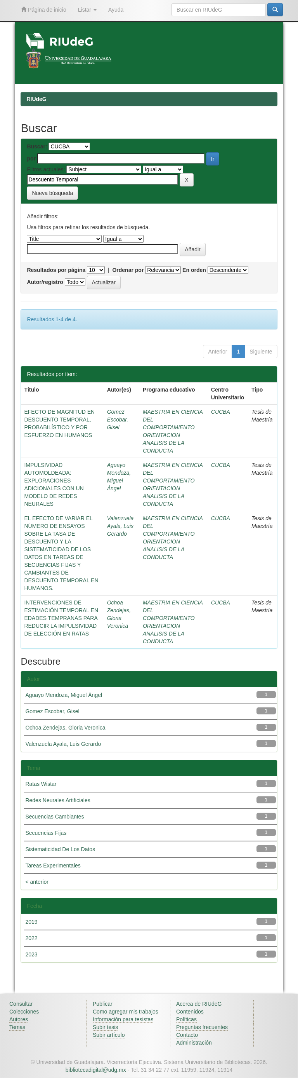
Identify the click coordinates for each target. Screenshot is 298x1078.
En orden (194, 270)
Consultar (21, 1004)
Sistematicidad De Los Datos (60, 849)
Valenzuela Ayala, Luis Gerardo (120, 526)
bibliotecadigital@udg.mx (96, 1070)
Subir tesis (105, 1027)
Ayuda (115, 10)
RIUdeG (36, 99)
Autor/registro (45, 282)
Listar (87, 10)
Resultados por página (56, 270)
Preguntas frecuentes (202, 1027)
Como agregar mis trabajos (125, 1011)
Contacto (187, 1035)
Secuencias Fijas (45, 833)
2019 (31, 922)
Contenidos (190, 1011)
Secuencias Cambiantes (54, 816)
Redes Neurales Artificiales (57, 800)
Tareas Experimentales (52, 865)
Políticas (186, 1019)
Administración (194, 1043)
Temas (17, 1027)
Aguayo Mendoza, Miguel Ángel (63, 695)
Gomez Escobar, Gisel (117, 419)
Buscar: (37, 146)
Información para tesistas (123, 1019)
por (31, 158)
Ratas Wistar (40, 784)
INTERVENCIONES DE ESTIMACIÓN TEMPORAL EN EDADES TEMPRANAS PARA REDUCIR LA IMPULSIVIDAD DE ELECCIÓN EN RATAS (61, 618)
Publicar (103, 1004)
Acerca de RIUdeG (199, 1004)
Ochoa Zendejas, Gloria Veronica (65, 727)
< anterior (37, 882)
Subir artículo (109, 1035)
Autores (18, 1019)
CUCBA (220, 412)
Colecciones (24, 1011)
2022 (31, 938)
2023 (31, 954)
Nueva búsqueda (52, 193)
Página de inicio (43, 9)
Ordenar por (128, 270)
